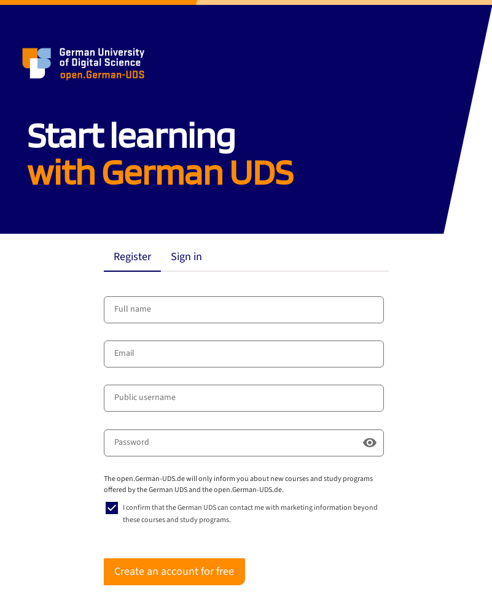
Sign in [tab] (186, 256)
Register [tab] (132, 256)
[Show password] (370, 443)
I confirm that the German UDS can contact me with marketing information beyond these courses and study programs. (250, 513)
